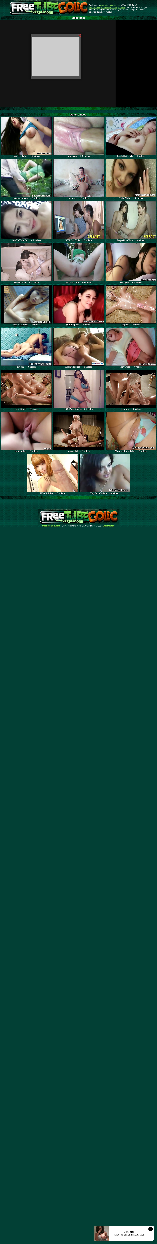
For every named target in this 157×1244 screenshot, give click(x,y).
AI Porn (121, 7)
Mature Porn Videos (109, 7)
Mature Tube (94, 7)
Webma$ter (108, 526)
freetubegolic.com (51, 526)
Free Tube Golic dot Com (110, 5)
